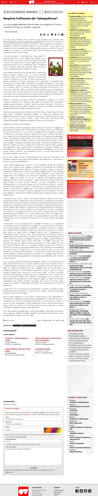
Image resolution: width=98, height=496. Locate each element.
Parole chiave (58, 492)
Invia (33, 467)
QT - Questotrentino (77, 343)
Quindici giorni (31, 12)
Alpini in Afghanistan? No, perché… (50, 320)
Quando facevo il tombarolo (79, 338)
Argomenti (57, 494)
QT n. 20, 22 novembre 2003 (15, 355)
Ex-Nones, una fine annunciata (80, 345)
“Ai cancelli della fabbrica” (79, 340)
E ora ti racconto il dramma (79, 354)
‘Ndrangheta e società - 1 (78, 336)
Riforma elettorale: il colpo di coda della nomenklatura (23, 42)
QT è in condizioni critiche (78, 151)
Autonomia (17, 325)
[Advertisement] (33, 378)
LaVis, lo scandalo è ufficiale (80, 356)
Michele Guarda (11, 31)
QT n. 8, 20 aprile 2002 (14, 344)
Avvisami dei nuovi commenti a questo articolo (22, 444)
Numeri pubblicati (59, 490)
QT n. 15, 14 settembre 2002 (45, 344)
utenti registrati (39, 412)
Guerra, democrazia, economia (83, 165)
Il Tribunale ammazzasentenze (80, 347)
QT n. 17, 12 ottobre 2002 (16, 12)
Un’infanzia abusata (76, 333)
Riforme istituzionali (29, 325)
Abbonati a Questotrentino (79, 182)
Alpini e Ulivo (8, 320)
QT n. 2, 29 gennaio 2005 (44, 352)
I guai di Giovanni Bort (77, 360)
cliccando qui (20, 437)
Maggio (80, 437)
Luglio (81, 427)
